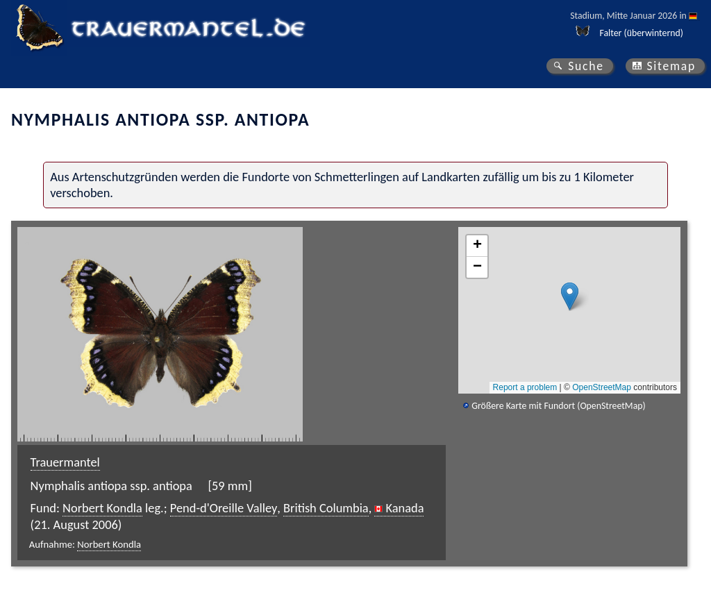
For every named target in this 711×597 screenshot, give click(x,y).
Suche (586, 66)
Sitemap (671, 66)
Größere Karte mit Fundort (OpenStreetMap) (558, 406)
